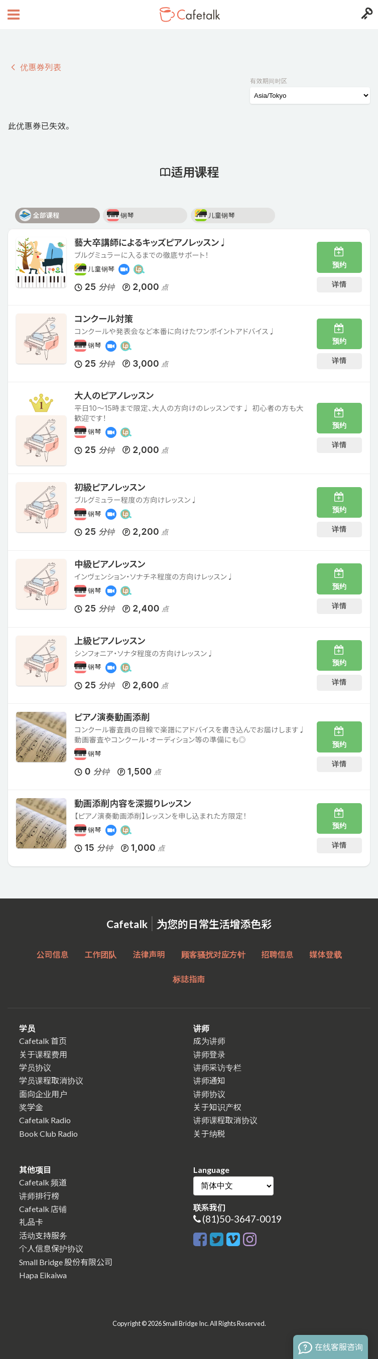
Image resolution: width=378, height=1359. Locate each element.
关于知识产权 (217, 1107)
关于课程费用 (43, 1054)
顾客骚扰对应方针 (213, 954)
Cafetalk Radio (45, 1120)
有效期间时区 (268, 81)
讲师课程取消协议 (225, 1120)
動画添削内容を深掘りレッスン (132, 803)
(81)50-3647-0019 (242, 1219)
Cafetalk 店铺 (43, 1209)
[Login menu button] (365, 14)
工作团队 (100, 954)
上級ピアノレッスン (109, 641)
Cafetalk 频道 (43, 1182)
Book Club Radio (48, 1133)
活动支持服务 (43, 1235)
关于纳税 (209, 1133)
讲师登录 (209, 1054)
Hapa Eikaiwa (43, 1275)
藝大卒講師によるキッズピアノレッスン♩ (151, 242)
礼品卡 (31, 1222)
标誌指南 (189, 979)
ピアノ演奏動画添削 (112, 717)
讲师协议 (209, 1094)
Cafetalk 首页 (43, 1040)
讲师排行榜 (39, 1195)
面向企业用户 (43, 1094)
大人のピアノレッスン (114, 395)
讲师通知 (209, 1080)
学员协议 (35, 1067)
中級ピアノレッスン (109, 564)
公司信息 (52, 954)
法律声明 (149, 954)
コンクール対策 (103, 319)
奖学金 (31, 1107)
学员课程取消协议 (51, 1080)
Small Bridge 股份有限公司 (65, 1262)
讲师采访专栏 (217, 1067)
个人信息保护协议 (51, 1248)
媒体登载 (326, 954)
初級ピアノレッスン (109, 487)
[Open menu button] (12, 14)
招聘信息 (278, 954)
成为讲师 (209, 1040)
